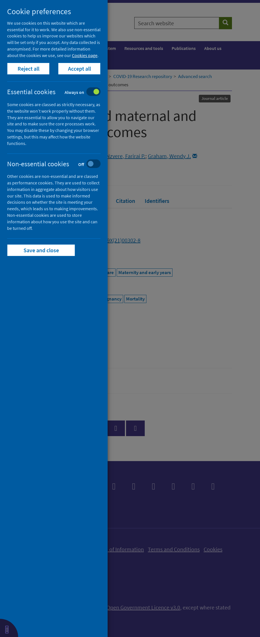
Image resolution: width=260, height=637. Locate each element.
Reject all (28, 68)
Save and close (41, 250)
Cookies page (84, 55)
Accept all (79, 68)
